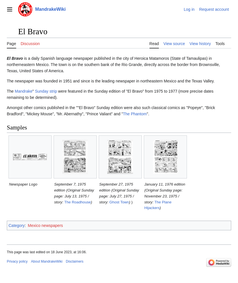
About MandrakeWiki (46, 261)
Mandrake (23, 91)
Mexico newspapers (45, 225)
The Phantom (135, 114)
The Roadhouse (77, 202)
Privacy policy (17, 261)
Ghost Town (119, 202)
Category (17, 225)
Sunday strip (46, 91)
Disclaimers (74, 261)
